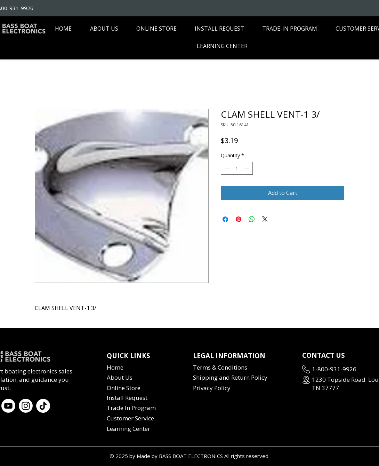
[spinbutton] (237, 168)
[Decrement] (226, 168)
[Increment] (247, 168)
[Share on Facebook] (225, 219)
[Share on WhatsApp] (252, 219)
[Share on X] (265, 219)
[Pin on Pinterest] (238, 219)
